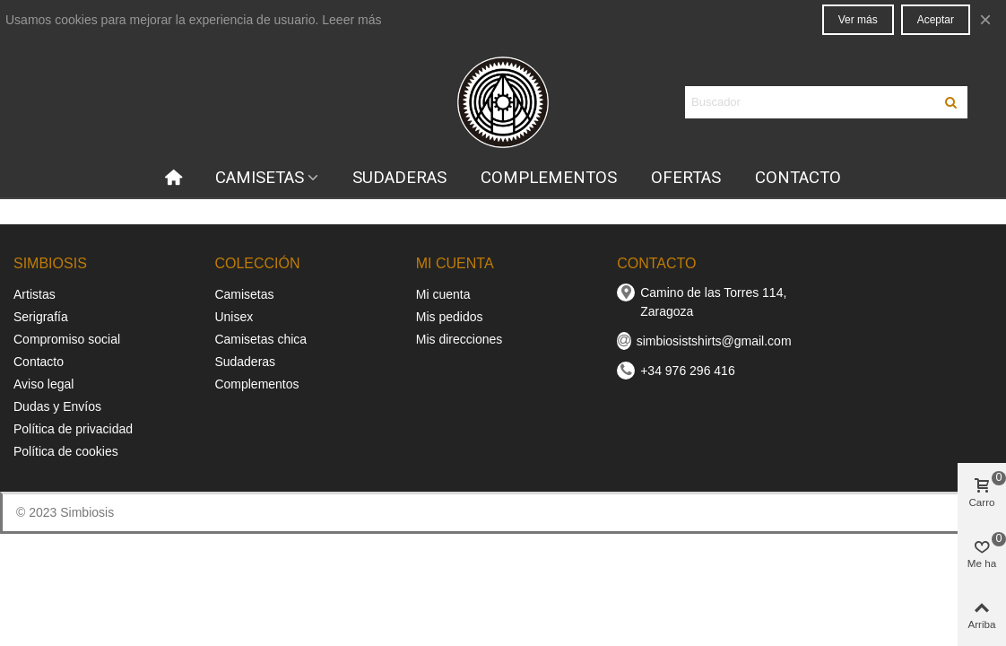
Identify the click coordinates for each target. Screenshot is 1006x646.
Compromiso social (66, 339)
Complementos (256, 384)
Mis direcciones (459, 339)
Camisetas (243, 294)
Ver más (858, 19)
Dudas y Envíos (57, 406)
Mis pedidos (449, 317)
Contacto (38, 361)
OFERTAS (686, 178)
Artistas (34, 294)
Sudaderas (244, 361)
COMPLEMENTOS (549, 178)
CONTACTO (798, 178)
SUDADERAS (399, 178)
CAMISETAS (259, 178)
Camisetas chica (260, 339)
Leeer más (351, 20)
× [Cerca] (985, 19)
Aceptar (935, 19)
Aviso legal (43, 384)
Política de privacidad (73, 429)
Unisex (233, 317)
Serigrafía (40, 317)
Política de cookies (65, 451)
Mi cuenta (443, 294)
